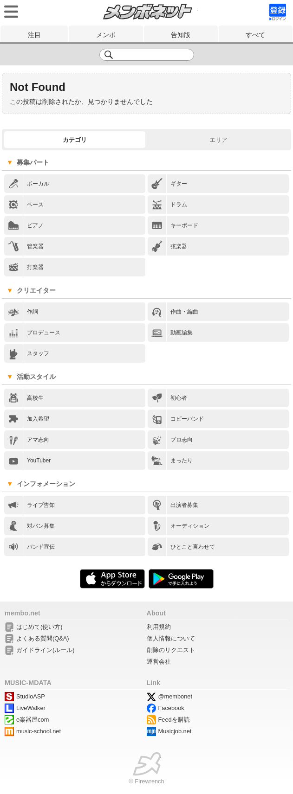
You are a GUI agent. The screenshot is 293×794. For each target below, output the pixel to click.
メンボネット (148, 11)
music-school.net (38, 731)
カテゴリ (75, 139)
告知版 (180, 34)
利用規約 (159, 626)
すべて (255, 34)
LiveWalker (31, 707)
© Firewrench (146, 781)
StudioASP (30, 696)
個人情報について (171, 638)
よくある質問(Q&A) (42, 638)
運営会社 (159, 661)
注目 (34, 34)
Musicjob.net (175, 731)
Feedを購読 (174, 719)
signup (277, 12)
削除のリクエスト (171, 650)
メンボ (106, 34)
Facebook (171, 707)
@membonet (175, 696)
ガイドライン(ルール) (45, 650)
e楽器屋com (32, 719)
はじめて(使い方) (39, 626)
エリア (218, 139)
